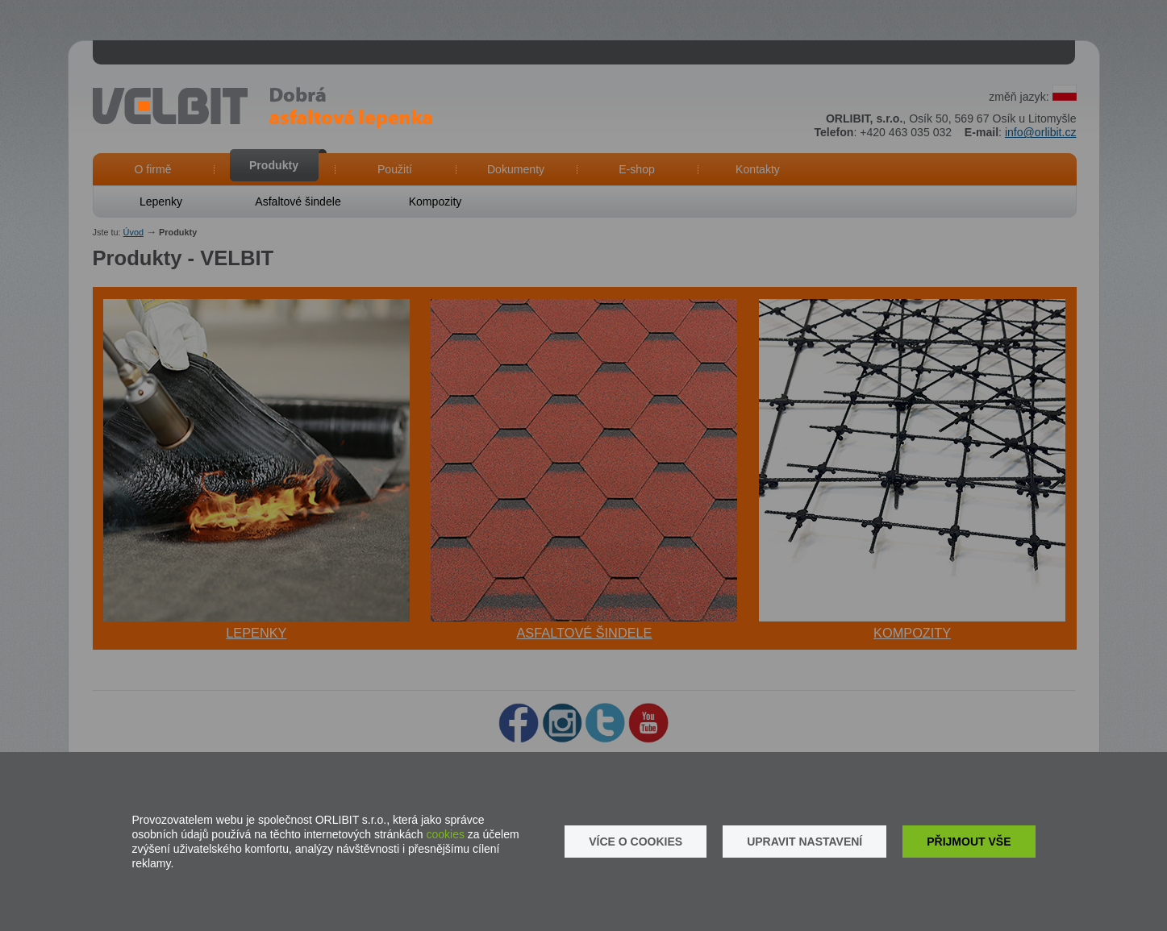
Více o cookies (635, 841)
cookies (446, 834)
